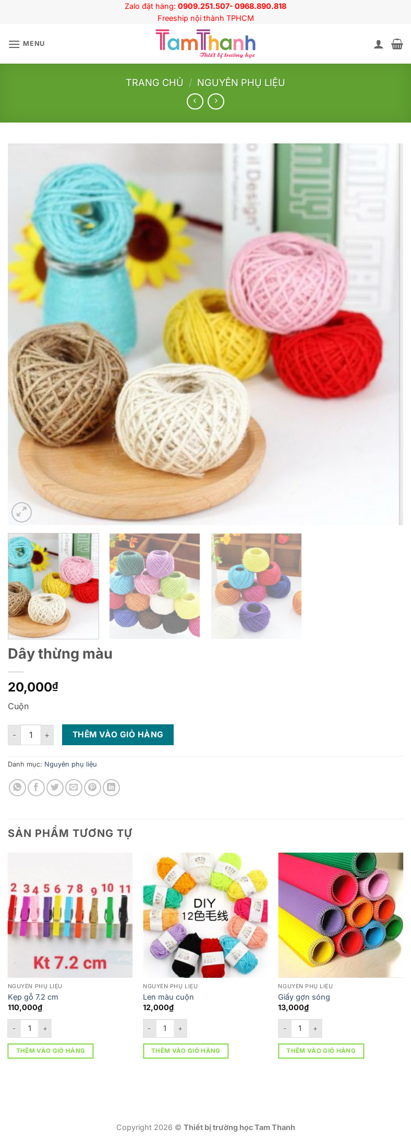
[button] (26, 44)
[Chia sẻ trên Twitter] (55, 787)
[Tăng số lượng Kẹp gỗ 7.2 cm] (45, 1028)
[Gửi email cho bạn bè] (73, 787)
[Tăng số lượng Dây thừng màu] (47, 735)
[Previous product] (216, 101)
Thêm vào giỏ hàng (118, 734)
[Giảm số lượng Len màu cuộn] (149, 1028)
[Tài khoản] (378, 43)
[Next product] (195, 101)
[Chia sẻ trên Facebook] (36, 787)
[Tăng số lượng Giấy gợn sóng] (315, 1028)
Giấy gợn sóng (304, 996)
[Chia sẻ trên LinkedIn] (111, 787)
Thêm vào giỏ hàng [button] (51, 1050)
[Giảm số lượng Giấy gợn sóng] (284, 1028)
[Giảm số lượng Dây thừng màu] (14, 735)
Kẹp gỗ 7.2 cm (33, 996)
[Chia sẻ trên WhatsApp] (17, 787)
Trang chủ (155, 82)
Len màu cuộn (168, 996)
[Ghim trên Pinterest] (92, 787)
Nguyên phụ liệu (241, 82)
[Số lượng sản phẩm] (30, 734)
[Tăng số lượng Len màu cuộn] (180, 1028)
